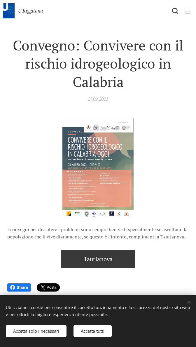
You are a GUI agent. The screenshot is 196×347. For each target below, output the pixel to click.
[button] (175, 11)
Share (19, 287)
